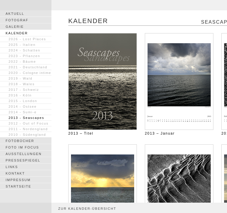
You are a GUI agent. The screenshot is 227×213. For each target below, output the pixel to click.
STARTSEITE (18, 186)
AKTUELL (15, 13)
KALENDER (17, 33)
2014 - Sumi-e (23, 112)
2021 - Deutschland (28, 67)
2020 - (30, 73)
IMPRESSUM (18, 180)
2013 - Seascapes (26, 118)
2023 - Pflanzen (24, 56)
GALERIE (15, 26)
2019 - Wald (21, 78)
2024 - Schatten (24, 50)
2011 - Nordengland (28, 129)
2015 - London (23, 101)
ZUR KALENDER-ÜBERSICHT (87, 208)
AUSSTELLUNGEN (24, 154)
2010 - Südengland (27, 134)
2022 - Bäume (22, 61)
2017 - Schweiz (24, 89)
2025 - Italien (22, 44)
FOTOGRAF (17, 20)
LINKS (12, 167)
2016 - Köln (20, 95)
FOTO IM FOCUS (22, 147)
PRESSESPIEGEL (23, 160)
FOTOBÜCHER (20, 141)
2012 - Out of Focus (28, 123)
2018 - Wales (22, 84)
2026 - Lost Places (27, 39)
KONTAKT (15, 173)
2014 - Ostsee (23, 106)
